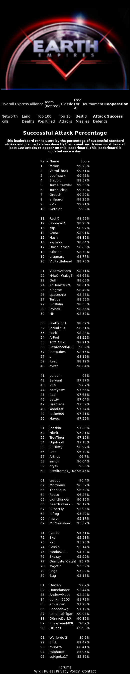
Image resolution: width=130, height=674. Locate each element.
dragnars (57, 256)
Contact (89, 671)
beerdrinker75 (61, 504)
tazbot (55, 480)
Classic (67, 104)
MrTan (54, 166)
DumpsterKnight (63, 561)
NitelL (54, 433)
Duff (53, 280)
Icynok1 (56, 309)
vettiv (54, 399)
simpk (54, 461)
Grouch (55, 195)
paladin (56, 375)
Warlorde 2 (58, 637)
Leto (53, 452)
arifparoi (56, 199)
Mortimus (57, 485)
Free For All (77, 104)
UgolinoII (57, 442)
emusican (57, 604)
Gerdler (56, 209)
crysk (54, 466)
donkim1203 (60, 599)
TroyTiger (57, 437)
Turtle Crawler (61, 185)
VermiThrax (59, 171)
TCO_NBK (57, 342)
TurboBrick (58, 190)
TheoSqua (58, 490)
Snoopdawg (59, 609)
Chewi (55, 233)
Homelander (60, 590)
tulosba (56, 252)
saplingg (56, 242)
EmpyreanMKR (61, 623)
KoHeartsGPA (60, 285)
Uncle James (60, 247)
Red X (54, 218)
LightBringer (60, 499)
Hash (54, 237)
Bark (53, 333)
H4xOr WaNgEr (62, 275)
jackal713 (57, 328)
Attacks (65, 121)
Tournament (92, 104)
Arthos (55, 456)
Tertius (55, 299)
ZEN (53, 385)
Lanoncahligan (61, 614)
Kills (5, 121)
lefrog (54, 514)
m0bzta (56, 647)
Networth (10, 116)
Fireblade (57, 404)
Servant (56, 380)
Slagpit (55, 180)
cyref (54, 366)
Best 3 (81, 116)
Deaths (28, 121)
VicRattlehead (61, 261)
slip (52, 228)
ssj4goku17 (59, 656)
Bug (53, 575)
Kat (52, 542)
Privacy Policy (68, 671)
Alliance (37, 104)
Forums (65, 667)
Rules (49, 671)
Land (26, 116)
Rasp (54, 361)
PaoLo (54, 495)
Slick (53, 642)
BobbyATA (58, 223)
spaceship (58, 295)
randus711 (58, 552)
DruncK (56, 628)
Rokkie (55, 533)
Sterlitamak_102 (63, 471)
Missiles (82, 121)
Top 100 (45, 116)
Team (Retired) (52, 104)
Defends (100, 121)
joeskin (55, 428)
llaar (53, 395)
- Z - (53, 204)
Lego (53, 571)
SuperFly (57, 509)
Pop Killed (46, 121)
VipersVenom (60, 271)
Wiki (37, 671)
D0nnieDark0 (60, 618)
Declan (55, 585)
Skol (53, 537)
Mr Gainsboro (60, 523)
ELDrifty (56, 447)
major (54, 518)
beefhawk (57, 175)
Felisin (55, 547)
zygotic (55, 566)
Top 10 (65, 116)
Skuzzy (55, 556)
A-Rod (54, 337)
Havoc (55, 418)
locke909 (57, 414)
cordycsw (57, 390)
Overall (8, 104)
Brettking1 (58, 323)
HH (52, 314)
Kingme (56, 290)
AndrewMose (60, 595)
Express (22, 104)
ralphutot (57, 652)
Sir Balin (56, 304)
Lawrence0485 (61, 347)
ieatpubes (58, 352)
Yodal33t (57, 409)
